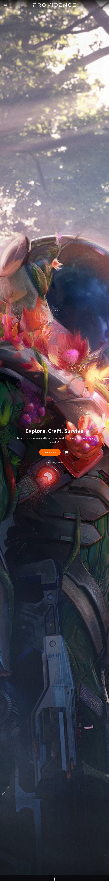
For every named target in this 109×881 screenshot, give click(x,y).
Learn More (50, 452)
